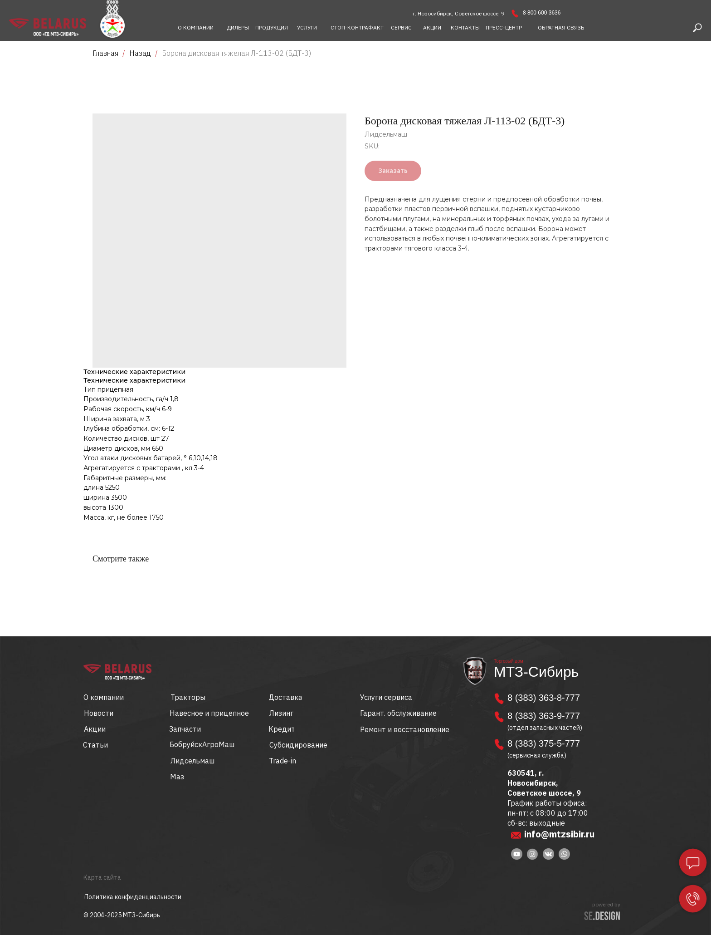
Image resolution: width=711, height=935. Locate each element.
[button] (561, 28)
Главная (105, 53)
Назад (141, 53)
